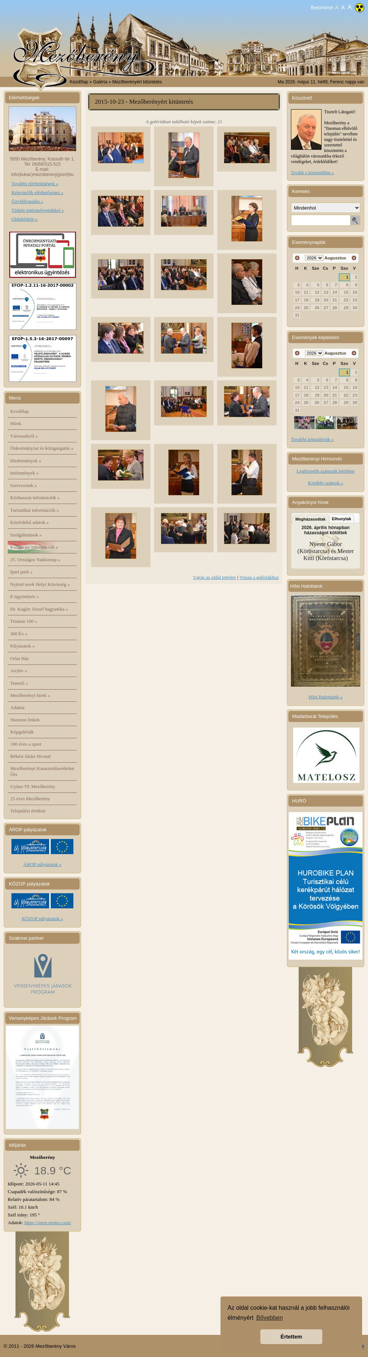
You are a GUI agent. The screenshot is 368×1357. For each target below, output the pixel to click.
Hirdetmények (25, 460)
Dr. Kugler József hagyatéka (39, 609)
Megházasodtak (310, 519)
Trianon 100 (23, 621)
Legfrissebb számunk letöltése (325, 471)
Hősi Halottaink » (326, 697)
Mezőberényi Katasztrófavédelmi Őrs (42, 771)
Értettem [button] (291, 1337)
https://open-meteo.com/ (47, 1222)
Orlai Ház (19, 658)
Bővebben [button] (269, 1318)
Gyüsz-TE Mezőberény (32, 786)
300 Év (19, 633)
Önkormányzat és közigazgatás (41, 448)
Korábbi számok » (325, 483)
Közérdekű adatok (29, 522)
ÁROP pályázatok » (42, 864)
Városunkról (24, 436)
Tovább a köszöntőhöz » (312, 172)
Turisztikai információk (34, 510)
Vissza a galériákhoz (259, 577)
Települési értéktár (28, 811)
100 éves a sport (25, 744)
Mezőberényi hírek (30, 695)
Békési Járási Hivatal (30, 756)
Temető (19, 683)
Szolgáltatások (26, 535)
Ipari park (21, 571)
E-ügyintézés (24, 596)
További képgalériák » (312, 439)
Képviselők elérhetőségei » (37, 192)
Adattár (17, 707)
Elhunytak (341, 519)
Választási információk (34, 547)
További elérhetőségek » (34, 183)
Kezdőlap (79, 81)
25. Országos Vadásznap (35, 559)
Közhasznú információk (35, 497)
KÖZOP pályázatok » (42, 918)
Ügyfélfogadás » (27, 201)
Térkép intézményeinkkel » (37, 210)
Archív (18, 670)
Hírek (15, 423)
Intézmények (24, 473)
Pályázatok (22, 646)
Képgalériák (22, 732)
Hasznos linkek (25, 719)
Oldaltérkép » (24, 219)
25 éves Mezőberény (30, 798)
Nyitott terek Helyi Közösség (40, 584)
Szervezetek (23, 485)
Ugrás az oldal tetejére (214, 577)
